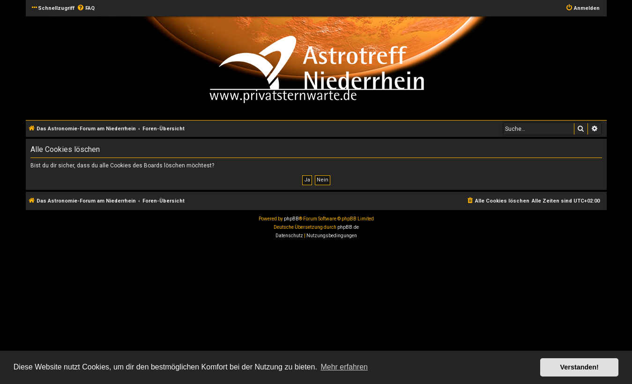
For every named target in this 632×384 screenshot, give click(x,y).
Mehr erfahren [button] (344, 367)
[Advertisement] (281, 312)
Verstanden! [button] (579, 367)
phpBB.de (348, 227)
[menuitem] (86, 8)
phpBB (291, 218)
